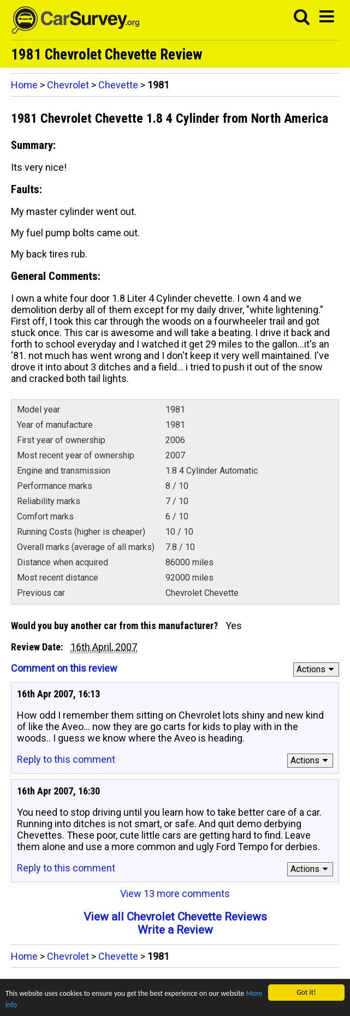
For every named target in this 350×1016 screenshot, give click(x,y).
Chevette (118, 85)
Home (24, 85)
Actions (316, 669)
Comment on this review (64, 668)
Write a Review (175, 929)
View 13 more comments (175, 893)
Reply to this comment (66, 759)
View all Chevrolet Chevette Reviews (175, 916)
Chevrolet (68, 85)
